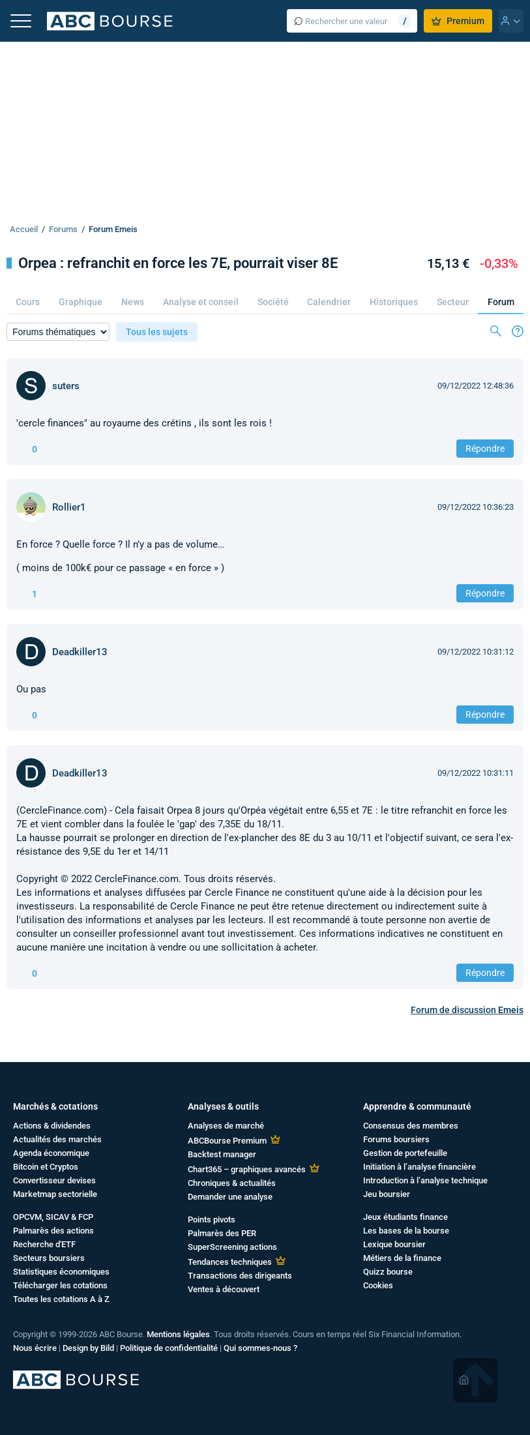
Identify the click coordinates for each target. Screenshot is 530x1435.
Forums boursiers (396, 1139)
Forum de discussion (467, 1010)
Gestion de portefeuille (405, 1153)
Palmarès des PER (222, 1233)
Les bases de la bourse (406, 1230)
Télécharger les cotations (60, 1285)
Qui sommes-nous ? (260, 1348)
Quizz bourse (388, 1272)
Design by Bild (88, 1348)
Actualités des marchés (57, 1139)
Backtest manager (222, 1154)
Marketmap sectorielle (55, 1194)
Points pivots (211, 1219)
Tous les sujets (157, 332)
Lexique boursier (394, 1244)
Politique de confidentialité (169, 1348)
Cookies (378, 1285)
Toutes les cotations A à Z (61, 1299)
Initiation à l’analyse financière (419, 1167)
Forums (63, 229)
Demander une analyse (230, 1197)
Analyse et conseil (201, 302)
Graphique (80, 302)
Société (273, 302)
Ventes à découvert (223, 1289)
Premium (458, 21)
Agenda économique (51, 1153)
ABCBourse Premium (227, 1141)
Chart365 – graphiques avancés (247, 1169)
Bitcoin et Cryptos (45, 1167)
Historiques (394, 302)
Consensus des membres (410, 1126)
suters (66, 386)
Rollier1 (69, 507)
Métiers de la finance (402, 1258)
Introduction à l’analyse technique (425, 1180)
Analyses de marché (226, 1126)
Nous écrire (35, 1348)
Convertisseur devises (54, 1180)
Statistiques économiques (61, 1272)
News (132, 302)
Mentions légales (178, 1334)
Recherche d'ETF (44, 1244)
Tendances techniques (230, 1262)
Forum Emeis (113, 229)
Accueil (24, 229)
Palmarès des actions (53, 1230)
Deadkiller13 (80, 652)
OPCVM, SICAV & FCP (53, 1217)
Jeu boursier (386, 1194)
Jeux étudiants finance (405, 1217)
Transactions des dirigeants (240, 1275)
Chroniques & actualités (232, 1183)
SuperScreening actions (232, 1247)
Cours (28, 302)
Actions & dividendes (52, 1126)
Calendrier (329, 302)
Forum (501, 302)
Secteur (453, 302)
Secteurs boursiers (49, 1258)
